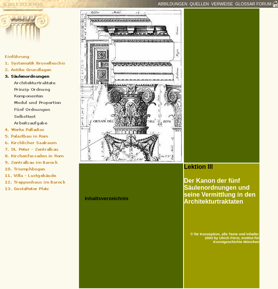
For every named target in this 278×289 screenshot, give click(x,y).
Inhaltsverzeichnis (107, 198)
